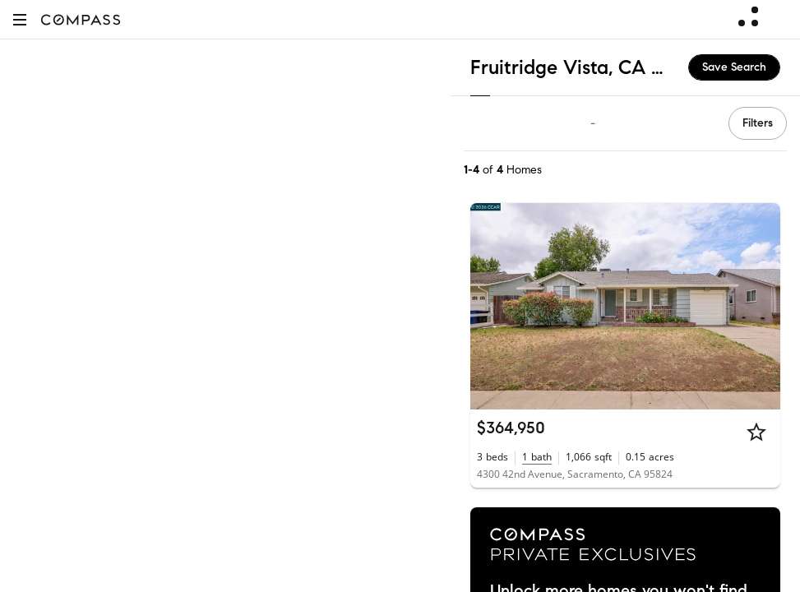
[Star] (756, 431)
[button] (19, 19)
